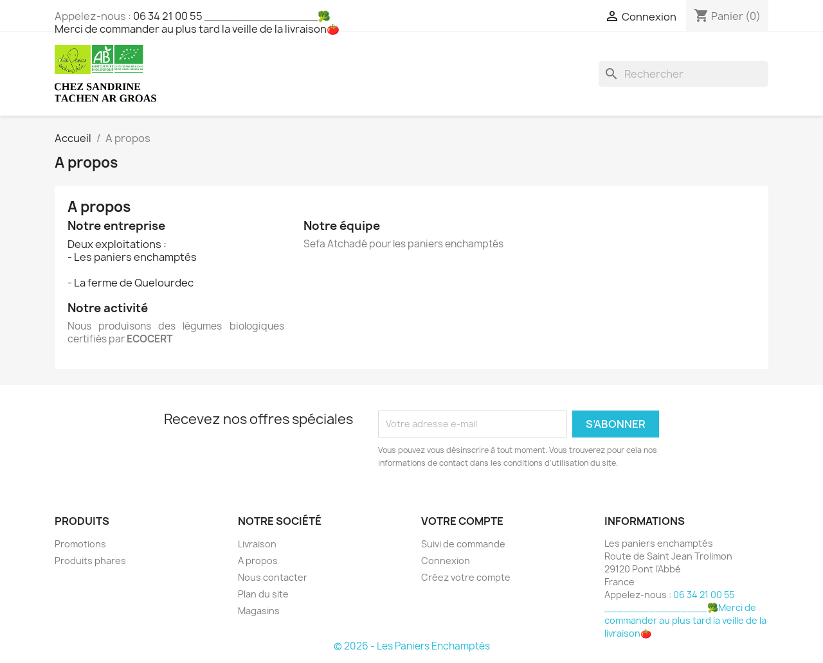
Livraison (257, 544)
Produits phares (90, 560)
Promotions (80, 544)
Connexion (445, 560)
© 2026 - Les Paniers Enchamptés (412, 646)
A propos (258, 560)
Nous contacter (272, 577)
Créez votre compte (466, 577)
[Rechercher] (683, 74)
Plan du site (263, 594)
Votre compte (462, 521)
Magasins (259, 611)
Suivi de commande (463, 544)
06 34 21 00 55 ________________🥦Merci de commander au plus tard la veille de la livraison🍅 (197, 22)
